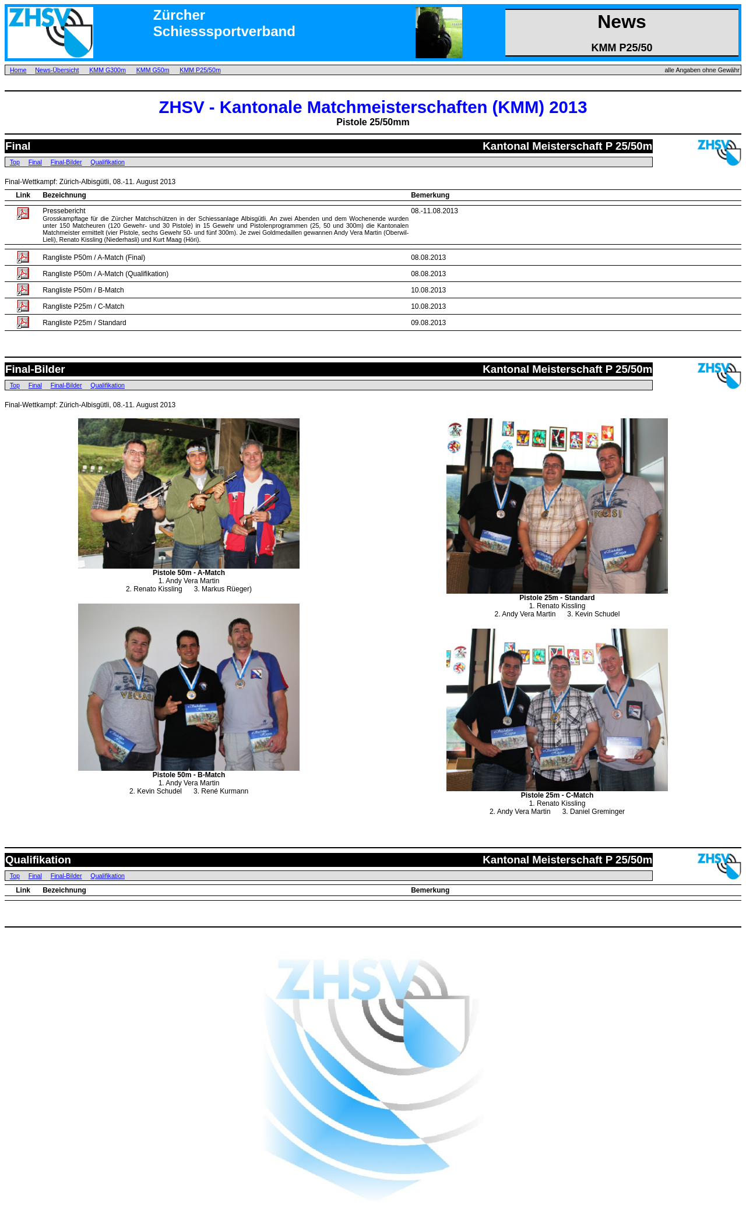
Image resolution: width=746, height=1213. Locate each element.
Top (15, 161)
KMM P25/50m (200, 69)
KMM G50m (153, 69)
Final (35, 161)
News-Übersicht (57, 69)
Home (18, 69)
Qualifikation (107, 161)
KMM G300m (107, 69)
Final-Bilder (66, 161)
